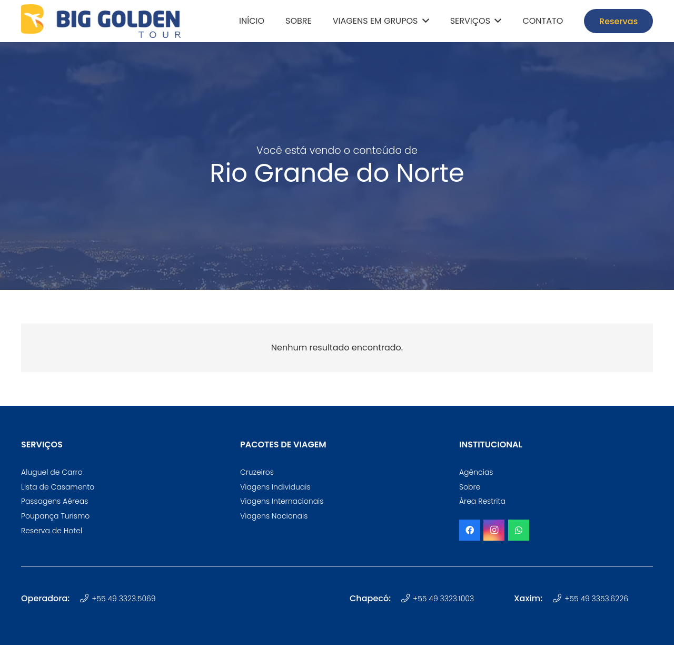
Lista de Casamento (57, 487)
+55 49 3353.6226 (596, 598)
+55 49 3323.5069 (123, 598)
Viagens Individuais (275, 487)
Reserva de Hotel (51, 530)
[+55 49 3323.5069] (86, 598)
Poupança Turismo (55, 516)
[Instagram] (493, 530)
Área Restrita (482, 501)
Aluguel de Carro (52, 472)
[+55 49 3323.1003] (407, 598)
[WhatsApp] (518, 530)
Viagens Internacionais (281, 501)
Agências (476, 472)
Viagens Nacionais (274, 516)
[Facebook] (469, 530)
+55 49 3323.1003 (443, 598)
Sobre (469, 487)
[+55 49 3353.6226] (558, 598)
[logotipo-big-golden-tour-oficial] (101, 21)
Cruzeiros (257, 472)
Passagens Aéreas (54, 501)
